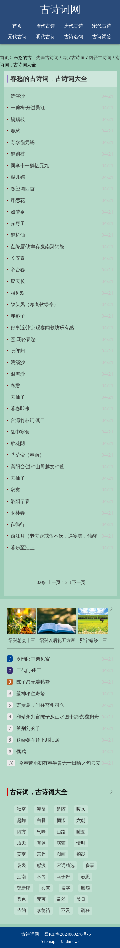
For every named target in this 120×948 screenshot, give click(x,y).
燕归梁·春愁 (23, 339)
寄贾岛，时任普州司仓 (40, 705)
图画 (61, 854)
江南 (21, 876)
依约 (21, 910)
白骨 (41, 820)
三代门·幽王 (29, 670)
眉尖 (21, 843)
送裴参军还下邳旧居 (38, 740)
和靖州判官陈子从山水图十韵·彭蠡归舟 (57, 716)
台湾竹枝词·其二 (28, 420)
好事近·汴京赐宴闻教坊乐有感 (42, 327)
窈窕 (61, 843)
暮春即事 (20, 408)
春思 (85, 876)
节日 (80, 899)
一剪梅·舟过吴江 (28, 107)
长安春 (18, 258)
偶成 (21, 751)
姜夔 (21, 854)
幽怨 (85, 888)
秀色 (21, 899)
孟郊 (61, 899)
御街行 (18, 524)
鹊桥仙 (18, 235)
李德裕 (43, 910)
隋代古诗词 (45, 26)
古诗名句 (73, 36)
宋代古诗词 (101, 26)
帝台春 (18, 269)
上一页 (53, 582)
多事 (89, 865)
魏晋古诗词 (100, 57)
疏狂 (85, 910)
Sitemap (48, 941)
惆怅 (61, 820)
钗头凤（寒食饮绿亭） (35, 304)
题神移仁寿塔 (30, 693)
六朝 (80, 820)
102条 (40, 582)
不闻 (41, 876)
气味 (41, 831)
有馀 (41, 843)
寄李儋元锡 (23, 142)
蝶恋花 (18, 200)
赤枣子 (18, 223)
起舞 (21, 820)
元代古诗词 (17, 37)
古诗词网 (60, 9)
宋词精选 (66, 865)
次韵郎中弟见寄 (33, 658)
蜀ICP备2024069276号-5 (67, 934)
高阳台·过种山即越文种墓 (38, 466)
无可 (41, 899)
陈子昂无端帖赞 (33, 682)
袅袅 (21, 865)
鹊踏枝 (18, 119)
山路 (61, 831)
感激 (41, 865)
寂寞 (15, 489)
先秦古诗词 (47, 57)
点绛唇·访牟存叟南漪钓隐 (38, 246)
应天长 (18, 281)
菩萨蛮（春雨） (27, 455)
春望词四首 (23, 188)
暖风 (80, 809)
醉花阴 (18, 443)
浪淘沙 (18, 374)
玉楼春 (18, 512)
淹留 (41, 809)
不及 (65, 910)
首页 (17, 26)
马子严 (63, 876)
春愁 (15, 130)
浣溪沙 (18, 96)
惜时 (80, 843)
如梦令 (18, 211)
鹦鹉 (80, 854)
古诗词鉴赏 (101, 37)
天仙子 (18, 397)
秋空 (21, 809)
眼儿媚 (18, 177)
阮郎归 (18, 350)
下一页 (78, 582)
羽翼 (45, 888)
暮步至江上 (23, 547)
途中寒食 (20, 431)
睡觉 (80, 831)
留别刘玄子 (28, 728)
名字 (65, 888)
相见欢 (18, 293)
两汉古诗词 (73, 57)
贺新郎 (23, 888)
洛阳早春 (20, 501)
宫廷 (41, 854)
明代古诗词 (45, 37)
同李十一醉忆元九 (30, 165)
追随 (61, 809)
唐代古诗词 (73, 26)
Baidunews (69, 941)
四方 (21, 831)
